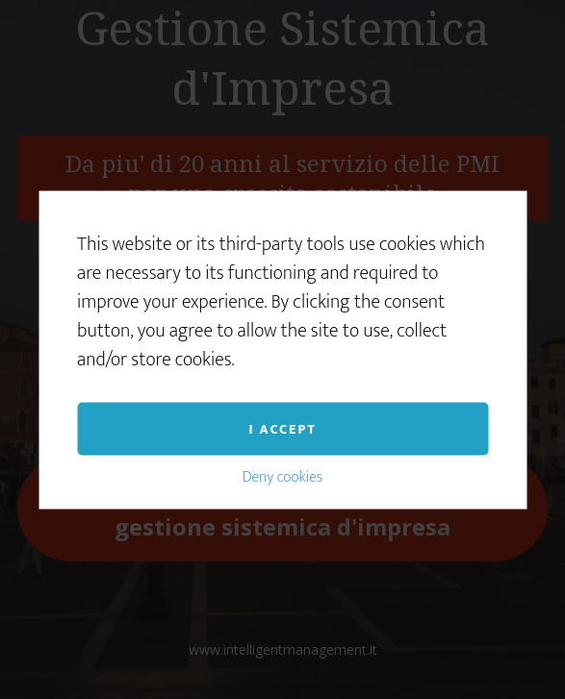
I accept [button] (282, 428)
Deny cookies (283, 476)
